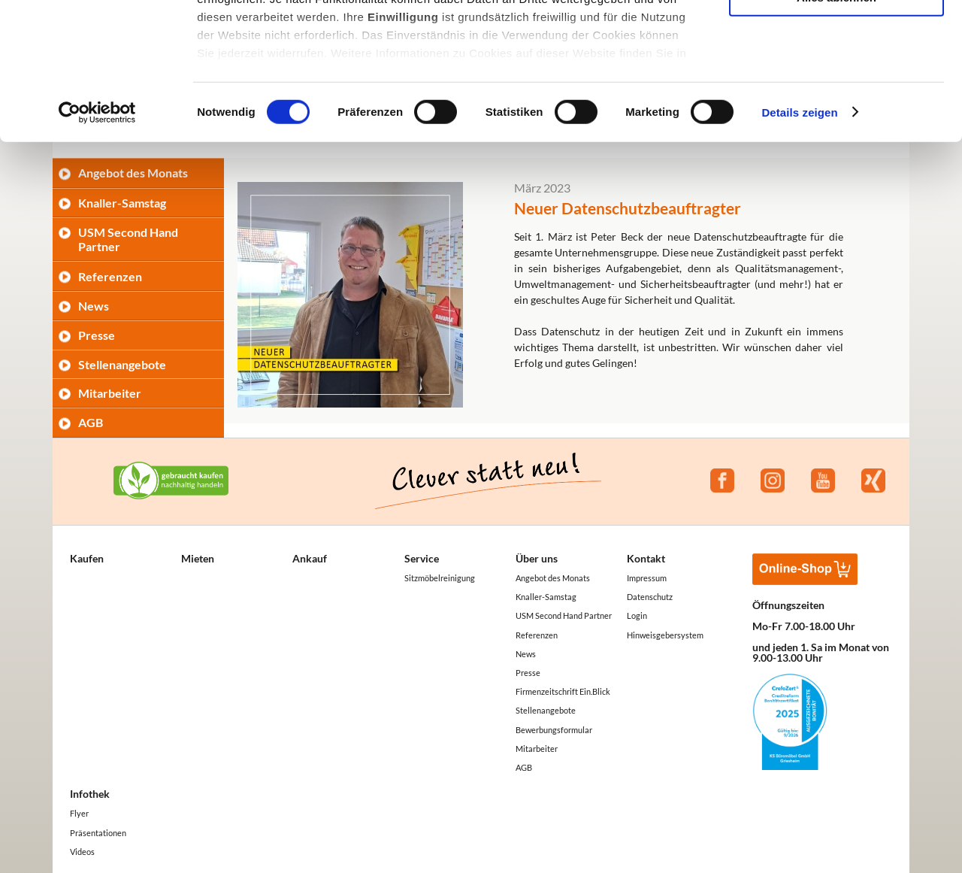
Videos (82, 851)
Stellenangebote (122, 364)
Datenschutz (650, 597)
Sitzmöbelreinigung (439, 578)
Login (637, 615)
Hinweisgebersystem (665, 635)
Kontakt (646, 558)
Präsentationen (98, 833)
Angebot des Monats (553, 578)
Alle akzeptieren (836, 37)
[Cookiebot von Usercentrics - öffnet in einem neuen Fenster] (97, 240)
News (93, 306)
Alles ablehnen (836, 125)
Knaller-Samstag (546, 597)
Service (421, 558)
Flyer (79, 813)
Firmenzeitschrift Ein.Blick (563, 691)
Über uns (537, 558)
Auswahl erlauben (836, 81)
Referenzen (110, 276)
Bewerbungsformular (554, 730)
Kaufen (87, 558)
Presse (96, 335)
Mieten (197, 558)
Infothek (90, 793)
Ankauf (309, 558)
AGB (90, 422)
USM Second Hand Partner (564, 615)
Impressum (647, 578)
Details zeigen (799, 240)
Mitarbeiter (109, 393)
